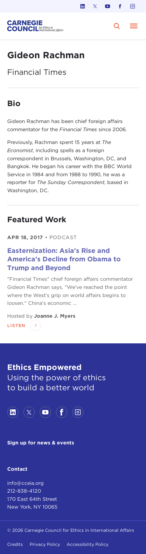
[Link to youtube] (107, 6)
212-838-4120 (24, 491)
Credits (15, 544)
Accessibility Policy (87, 544)
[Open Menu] (134, 26)
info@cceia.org (25, 483)
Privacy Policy (45, 544)
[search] (117, 26)
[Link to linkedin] (82, 6)
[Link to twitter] (95, 6)
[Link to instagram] (132, 6)
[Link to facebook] (120, 6)
